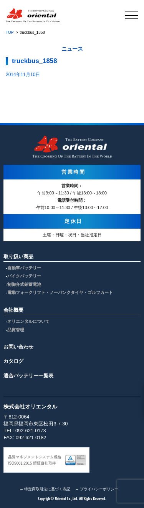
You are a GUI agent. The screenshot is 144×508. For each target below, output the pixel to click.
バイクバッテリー (24, 276)
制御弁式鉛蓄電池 (24, 284)
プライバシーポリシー (99, 489)
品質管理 (15, 329)
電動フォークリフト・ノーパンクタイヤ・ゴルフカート (60, 292)
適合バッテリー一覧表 (28, 376)
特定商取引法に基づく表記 (47, 489)
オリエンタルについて (28, 321)
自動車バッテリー (24, 268)
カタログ (13, 361)
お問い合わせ (18, 347)
